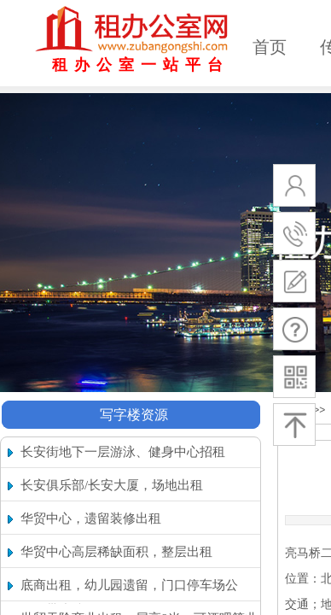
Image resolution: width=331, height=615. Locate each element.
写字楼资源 (134, 414)
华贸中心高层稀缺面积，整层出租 (116, 552)
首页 (270, 47)
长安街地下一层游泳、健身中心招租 (122, 452)
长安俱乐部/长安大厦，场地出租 (111, 485)
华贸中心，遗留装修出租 (90, 518)
